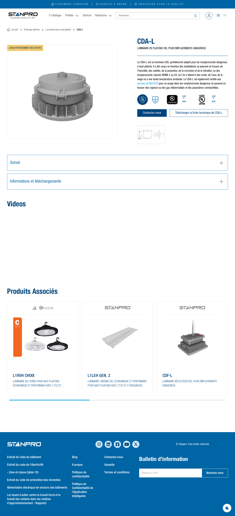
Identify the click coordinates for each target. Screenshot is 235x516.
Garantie (109, 464)
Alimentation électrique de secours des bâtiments (37, 487)
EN (225, 15)
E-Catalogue (55, 15)
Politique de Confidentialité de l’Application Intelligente (82, 490)
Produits (72, 15)
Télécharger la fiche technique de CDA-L (198, 112)
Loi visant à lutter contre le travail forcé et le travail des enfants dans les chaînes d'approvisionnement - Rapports (33, 499)
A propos (77, 464)
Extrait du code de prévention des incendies (34, 480)
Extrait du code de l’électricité (25, 464)
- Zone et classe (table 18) (23, 472)
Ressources (103, 15)
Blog (74, 457)
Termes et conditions (117, 472)
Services (87, 15)
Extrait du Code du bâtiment (24, 457)
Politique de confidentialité (80, 474)
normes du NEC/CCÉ (147, 83)
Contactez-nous (152, 112)
